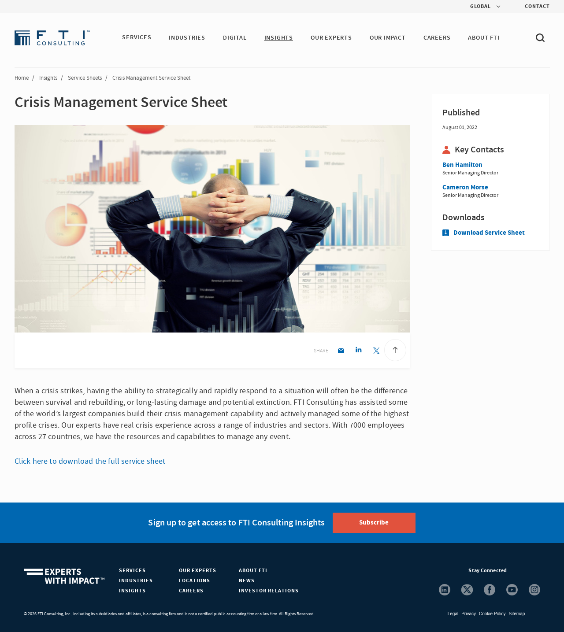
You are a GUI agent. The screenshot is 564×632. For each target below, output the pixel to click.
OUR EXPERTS (331, 38)
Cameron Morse (465, 187)
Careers (191, 591)
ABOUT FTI (484, 38)
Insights (48, 77)
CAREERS (437, 38)
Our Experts (197, 570)
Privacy (468, 613)
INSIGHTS (278, 38)
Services (132, 570)
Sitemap (517, 613)
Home (22, 77)
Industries (136, 580)
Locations (194, 580)
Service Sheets (85, 77)
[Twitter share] (376, 351)
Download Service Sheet (483, 233)
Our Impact (388, 38)
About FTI (253, 570)
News (247, 580)
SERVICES (136, 38)
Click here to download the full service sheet (90, 461)
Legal (453, 613)
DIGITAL (235, 38)
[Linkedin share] (358, 351)
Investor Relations (269, 591)
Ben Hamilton (462, 165)
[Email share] (341, 351)
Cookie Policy (492, 613)
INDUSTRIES (187, 38)
